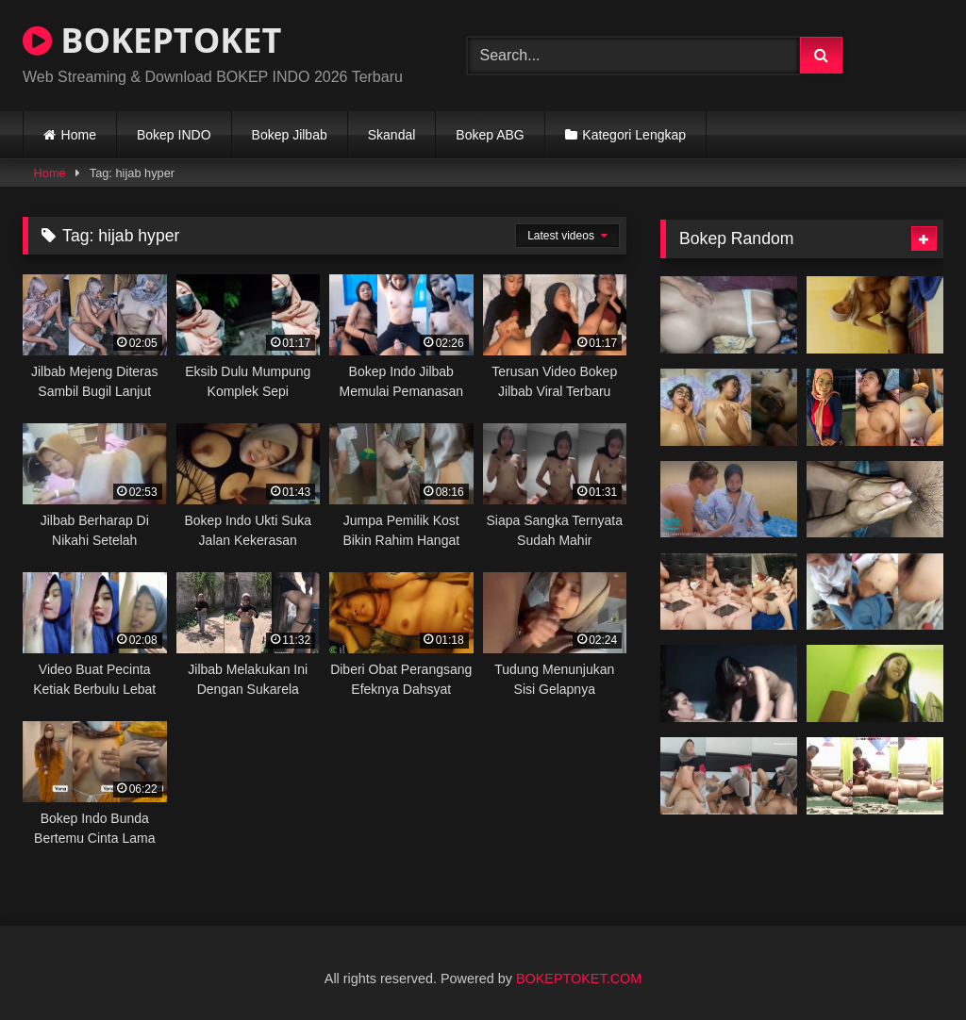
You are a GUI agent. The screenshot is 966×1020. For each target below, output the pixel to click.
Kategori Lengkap (634, 134)
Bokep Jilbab (289, 134)
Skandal (392, 134)
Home (78, 134)
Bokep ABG (490, 134)
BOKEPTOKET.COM (578, 978)
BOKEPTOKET (152, 40)
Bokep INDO (174, 134)
